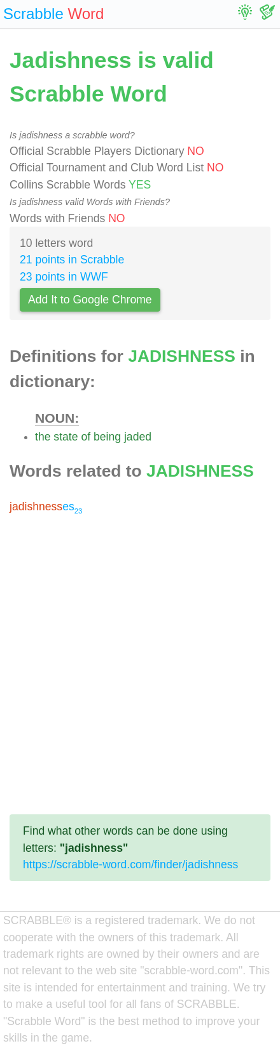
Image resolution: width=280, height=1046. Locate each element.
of (85, 436)
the (42, 436)
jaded (137, 436)
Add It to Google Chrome (90, 299)
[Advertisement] (140, 664)
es (46, 506)
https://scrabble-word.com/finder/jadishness (130, 864)
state (65, 436)
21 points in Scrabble (72, 259)
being (107, 436)
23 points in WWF (64, 276)
